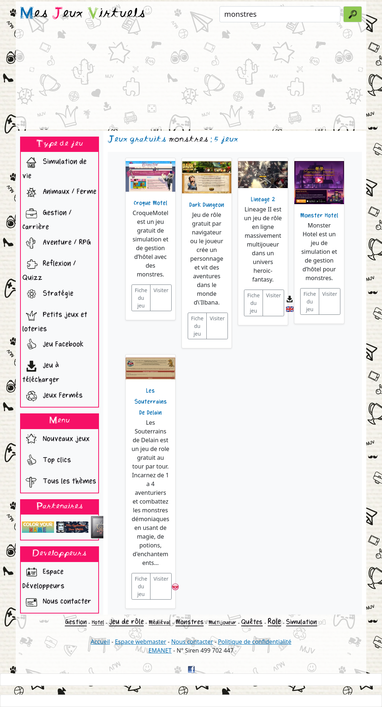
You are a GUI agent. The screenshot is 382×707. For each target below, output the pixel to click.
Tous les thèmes (59, 482)
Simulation (301, 622)
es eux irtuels (82, 13)
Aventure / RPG (56, 243)
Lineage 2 (263, 199)
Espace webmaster (140, 642)
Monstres (190, 622)
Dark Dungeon (206, 205)
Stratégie (47, 294)
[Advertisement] (191, 78)
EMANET (160, 650)
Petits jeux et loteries (54, 319)
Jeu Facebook (53, 345)
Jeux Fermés (52, 396)
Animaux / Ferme (59, 192)
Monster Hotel (319, 215)
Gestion (76, 622)
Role (274, 621)
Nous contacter (56, 602)
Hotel (98, 622)
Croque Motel (150, 203)
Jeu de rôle (126, 622)
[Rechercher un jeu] (279, 14)
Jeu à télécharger (41, 370)
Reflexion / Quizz (49, 268)
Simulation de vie (54, 166)
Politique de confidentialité (254, 642)
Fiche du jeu (141, 298)
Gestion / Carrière (47, 218)
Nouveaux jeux (55, 440)
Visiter (160, 290)
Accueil (100, 642)
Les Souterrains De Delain (150, 402)
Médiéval (160, 622)
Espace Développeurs (43, 577)
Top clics (46, 461)
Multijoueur (222, 622)
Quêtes (252, 622)
